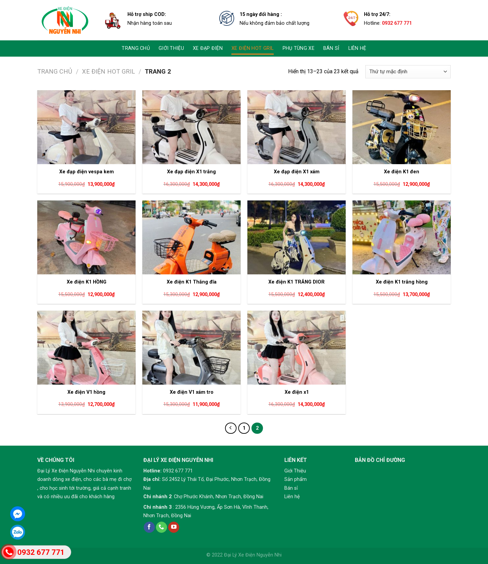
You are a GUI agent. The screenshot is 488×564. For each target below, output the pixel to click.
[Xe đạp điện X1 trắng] (191, 127)
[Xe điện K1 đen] (401, 127)
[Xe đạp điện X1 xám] (296, 127)
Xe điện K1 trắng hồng (402, 282)
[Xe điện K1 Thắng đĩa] (191, 237)
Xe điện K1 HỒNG (86, 282)
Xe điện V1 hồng (86, 392)
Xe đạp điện (208, 48)
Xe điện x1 (297, 392)
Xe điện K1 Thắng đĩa (192, 282)
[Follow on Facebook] (149, 527)
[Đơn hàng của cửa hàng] (408, 71)
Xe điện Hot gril (252, 48)
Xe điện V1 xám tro (192, 392)
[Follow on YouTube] (173, 527)
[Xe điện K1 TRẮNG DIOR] (296, 237)
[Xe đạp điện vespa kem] (86, 127)
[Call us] (161, 527)
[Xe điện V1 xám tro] (191, 348)
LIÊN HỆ (357, 48)
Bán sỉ (331, 48)
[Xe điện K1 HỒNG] (86, 237)
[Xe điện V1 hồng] (86, 348)
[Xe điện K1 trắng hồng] (401, 237)
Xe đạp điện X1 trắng (191, 172)
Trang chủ (54, 71)
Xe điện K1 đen (401, 172)
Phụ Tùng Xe (298, 48)
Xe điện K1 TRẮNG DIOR (296, 282)
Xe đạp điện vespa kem (86, 172)
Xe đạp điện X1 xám (297, 172)
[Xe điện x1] (296, 348)
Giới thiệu (171, 48)
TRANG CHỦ (136, 48)
